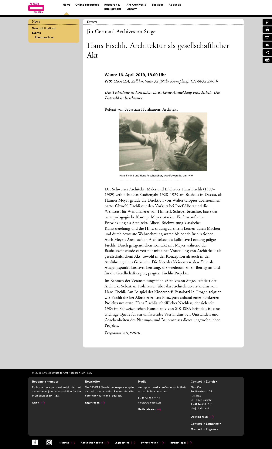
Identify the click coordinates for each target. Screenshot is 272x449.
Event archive (44, 37)
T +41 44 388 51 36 (149, 398)
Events (36, 33)
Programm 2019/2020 (123, 333)
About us (175, 5)
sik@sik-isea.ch (200, 408)
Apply (38, 402)
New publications (44, 28)
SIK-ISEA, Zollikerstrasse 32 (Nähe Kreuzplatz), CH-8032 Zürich (166, 81)
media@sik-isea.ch (149, 402)
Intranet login (181, 442)
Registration (95, 402)
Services (157, 5)
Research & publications (112, 7)
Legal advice (125, 442)
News (66, 5)
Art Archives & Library (136, 7)
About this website (95, 442)
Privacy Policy (152, 442)
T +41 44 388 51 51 (201, 404)
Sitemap (67, 442)
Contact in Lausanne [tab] (206, 424)
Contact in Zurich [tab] (204, 382)
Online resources (87, 5)
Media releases (149, 409)
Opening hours (202, 416)
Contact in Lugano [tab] (204, 429)
